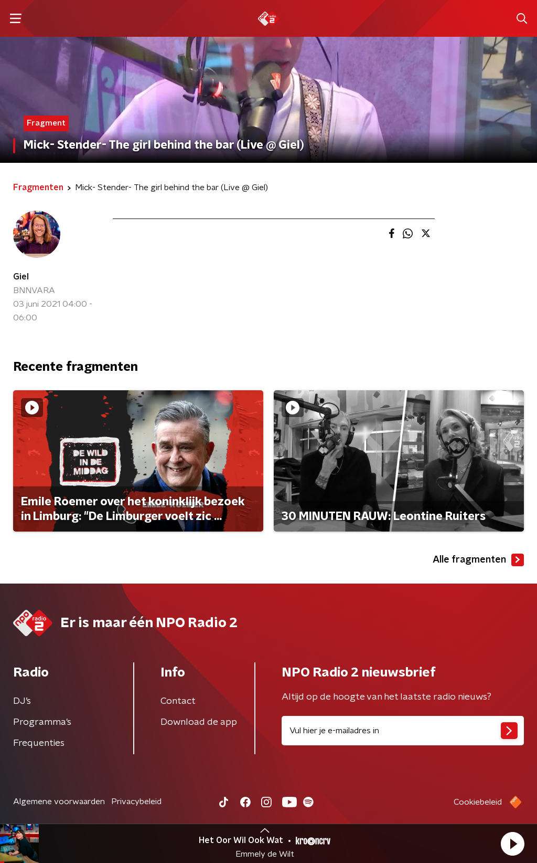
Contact (178, 701)
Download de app (198, 722)
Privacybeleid (136, 801)
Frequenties (39, 743)
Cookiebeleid (478, 802)
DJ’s (22, 701)
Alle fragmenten (478, 560)
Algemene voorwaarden (59, 801)
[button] (512, 843)
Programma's (42, 722)
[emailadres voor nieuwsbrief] (403, 730)
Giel (21, 277)
